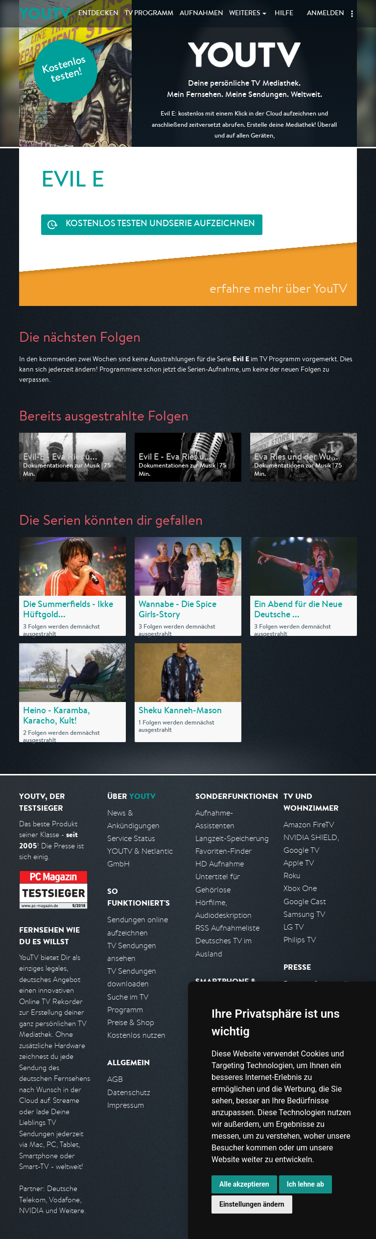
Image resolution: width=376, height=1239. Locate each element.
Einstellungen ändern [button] (251, 1204)
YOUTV (44, 13)
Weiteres (244, 13)
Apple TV (298, 863)
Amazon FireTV (308, 824)
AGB (115, 1079)
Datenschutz (128, 1092)
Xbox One (300, 888)
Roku (291, 875)
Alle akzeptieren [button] (244, 1184)
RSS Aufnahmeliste (227, 928)
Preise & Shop (130, 1022)
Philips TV (299, 940)
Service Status (131, 838)
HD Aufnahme (219, 864)
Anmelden (325, 13)
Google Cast (304, 901)
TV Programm (149, 13)
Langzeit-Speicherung (232, 838)
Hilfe (284, 13)
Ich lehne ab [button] (305, 1184)
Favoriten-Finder (223, 851)
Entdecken (98, 13)
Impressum (125, 1105)
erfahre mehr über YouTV (278, 288)
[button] (352, 13)
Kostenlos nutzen (136, 1035)
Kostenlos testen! (64, 70)
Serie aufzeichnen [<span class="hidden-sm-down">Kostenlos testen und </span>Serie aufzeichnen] (160, 224)
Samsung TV (304, 914)
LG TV (293, 927)
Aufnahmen (201, 13)
